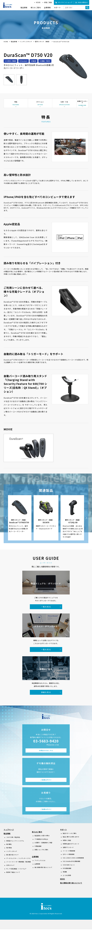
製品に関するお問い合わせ (71, 838)
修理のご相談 (67, 842)
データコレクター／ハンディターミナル (18, 860)
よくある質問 (67, 877)
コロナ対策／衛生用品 (13, 839)
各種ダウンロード (68, 849)
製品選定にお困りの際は (42, 837)
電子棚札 (9, 846)
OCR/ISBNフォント (69, 866)
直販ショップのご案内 (41, 851)
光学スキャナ (10, 867)
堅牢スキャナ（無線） (43, 42)
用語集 (65, 873)
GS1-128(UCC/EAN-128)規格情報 (73, 859)
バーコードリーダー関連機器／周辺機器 (18, 863)
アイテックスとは (40, 862)
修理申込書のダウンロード (71, 845)
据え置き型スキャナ (12, 856)
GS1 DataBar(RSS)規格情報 (71, 863)
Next (86, 519)
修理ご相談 (48, 2)
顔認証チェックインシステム (15, 842)
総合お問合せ (83, 2)
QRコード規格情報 (68, 856)
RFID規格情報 (67, 870)
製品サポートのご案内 (69, 835)
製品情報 (14, 42)
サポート (63, 831)
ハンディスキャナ (26, 42)
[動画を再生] (28, 450)
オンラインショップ (65, 2)
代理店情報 (38, 848)
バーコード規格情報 (69, 852)
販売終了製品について (13, 874)
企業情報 (35, 858)
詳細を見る (46, 693)
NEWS (38, 2)
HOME (6, 42)
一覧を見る (46, 608)
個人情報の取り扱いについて (43, 869)
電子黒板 (9, 849)
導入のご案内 (37, 833)
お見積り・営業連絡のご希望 (43, 844)
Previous (6, 519)
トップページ (9, 831)
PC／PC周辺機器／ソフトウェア (16, 870)
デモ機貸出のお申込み (41, 841)
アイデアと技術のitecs (7, 5)
